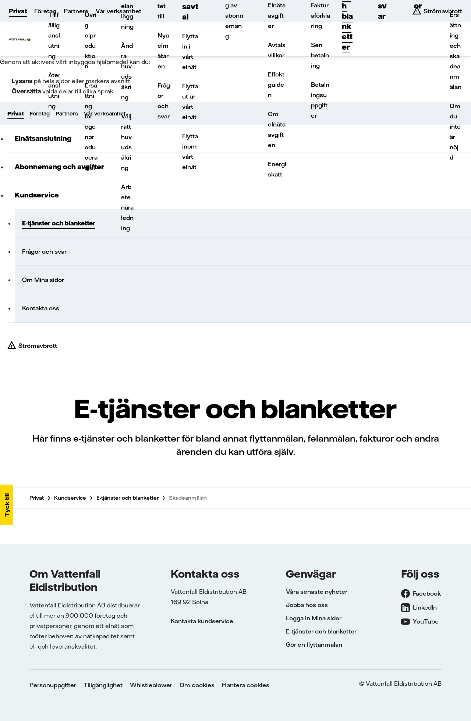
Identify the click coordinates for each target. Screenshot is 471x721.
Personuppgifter (52, 685)
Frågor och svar (163, 101)
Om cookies (197, 685)
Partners (76, 11)
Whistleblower (151, 685)
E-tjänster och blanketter (127, 498)
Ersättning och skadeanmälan (455, 50)
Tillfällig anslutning (54, 35)
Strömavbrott (37, 345)
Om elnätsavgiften (277, 129)
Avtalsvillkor (277, 50)
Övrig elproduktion (90, 40)
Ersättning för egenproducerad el (91, 126)
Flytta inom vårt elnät (190, 151)
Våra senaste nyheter (316, 591)
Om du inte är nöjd (455, 131)
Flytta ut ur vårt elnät (190, 101)
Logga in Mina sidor (313, 618)
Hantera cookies (245, 685)
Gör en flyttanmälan (314, 644)
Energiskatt (277, 169)
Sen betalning (320, 55)
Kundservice (70, 498)
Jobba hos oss (307, 604)
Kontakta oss (40, 308)
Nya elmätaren (163, 51)
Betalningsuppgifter (320, 100)
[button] (6, 505)
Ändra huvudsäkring (127, 71)
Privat (18, 11)
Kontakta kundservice (202, 621)
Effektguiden (276, 85)
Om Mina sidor (43, 279)
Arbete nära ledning (127, 207)
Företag (45, 11)
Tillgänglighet (103, 685)
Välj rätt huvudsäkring (126, 142)
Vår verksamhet (118, 11)
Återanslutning (54, 90)
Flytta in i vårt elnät (190, 51)
